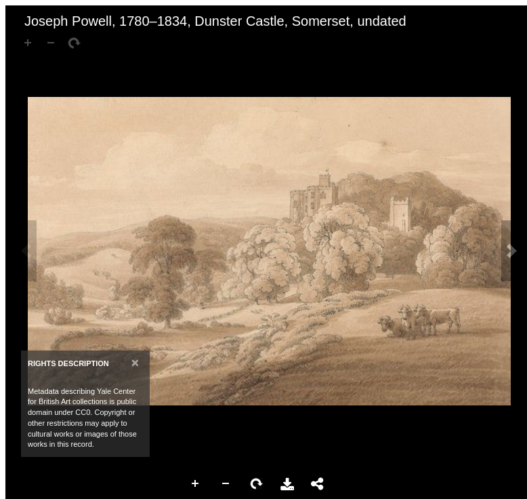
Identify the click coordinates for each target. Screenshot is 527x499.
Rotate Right (257, 484)
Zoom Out (226, 484)
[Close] (135, 362)
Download (287, 484)
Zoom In (196, 484)
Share (318, 484)
